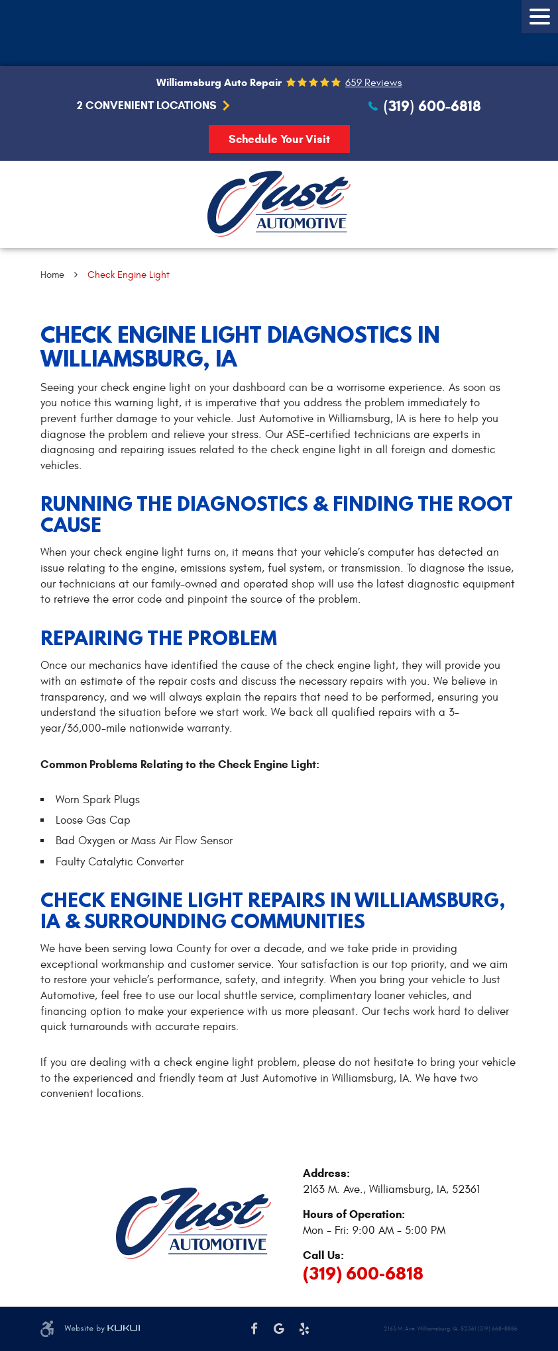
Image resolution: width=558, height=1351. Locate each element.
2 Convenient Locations (147, 106)
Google (279, 1329)
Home (52, 275)
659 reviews (373, 83)
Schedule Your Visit (279, 139)
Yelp (304, 1329)
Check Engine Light (128, 275)
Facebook (254, 1329)
